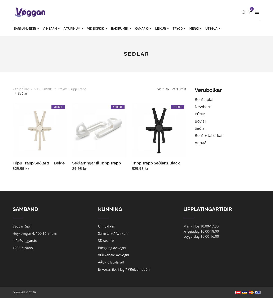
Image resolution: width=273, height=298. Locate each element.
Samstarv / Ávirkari (113, 233)
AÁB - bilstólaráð (111, 262)
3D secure (106, 240)
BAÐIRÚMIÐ (121, 28)
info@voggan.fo (25, 240)
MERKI (196, 28)
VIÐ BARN (52, 28)
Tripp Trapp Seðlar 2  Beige (39, 163)
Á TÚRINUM (74, 28)
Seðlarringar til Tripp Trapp (96, 163)
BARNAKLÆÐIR (27, 28)
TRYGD (180, 28)
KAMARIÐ (144, 28)
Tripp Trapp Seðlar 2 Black (156, 163)
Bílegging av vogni (112, 248)
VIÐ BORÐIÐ (97, 28)
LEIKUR (162, 28)
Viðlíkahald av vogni (113, 255)
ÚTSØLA (213, 28)
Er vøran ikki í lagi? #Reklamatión (124, 269)
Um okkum (106, 226)
